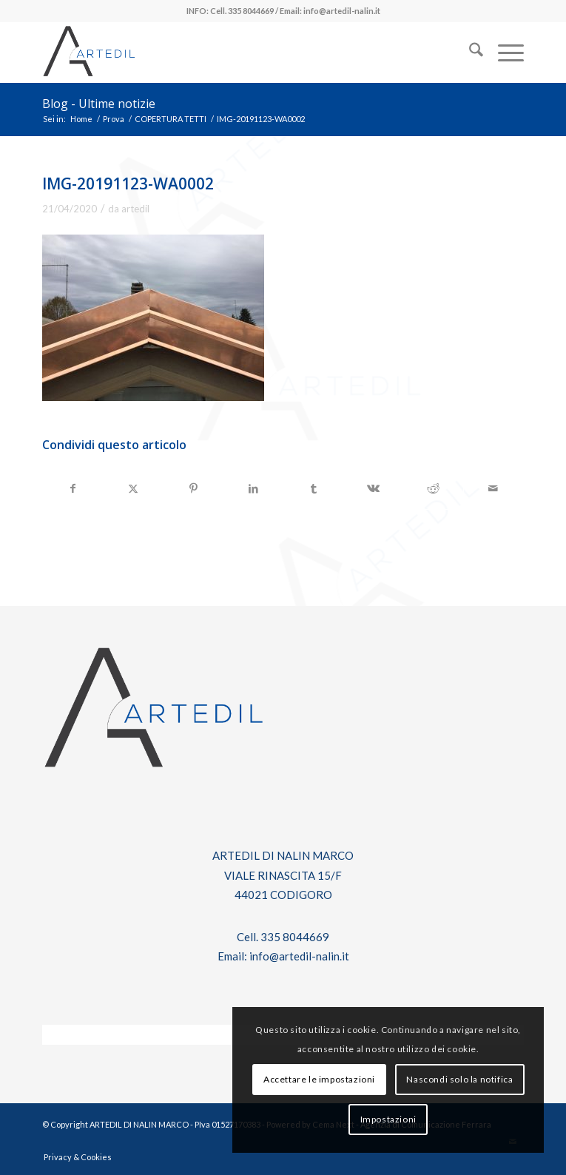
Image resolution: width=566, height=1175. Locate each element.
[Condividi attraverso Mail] (493, 488)
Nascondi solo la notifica (459, 1079)
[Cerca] (468, 52)
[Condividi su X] (133, 488)
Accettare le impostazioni (319, 1079)
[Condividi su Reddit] (433, 488)
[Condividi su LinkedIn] (253, 488)
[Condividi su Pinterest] (193, 488)
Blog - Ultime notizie (98, 103)
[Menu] (503, 52)
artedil (135, 209)
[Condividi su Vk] (373, 488)
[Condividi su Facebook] (73, 488)
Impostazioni (388, 1119)
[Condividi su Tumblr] (313, 488)
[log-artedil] (234, 52)
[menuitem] (468, 52)
